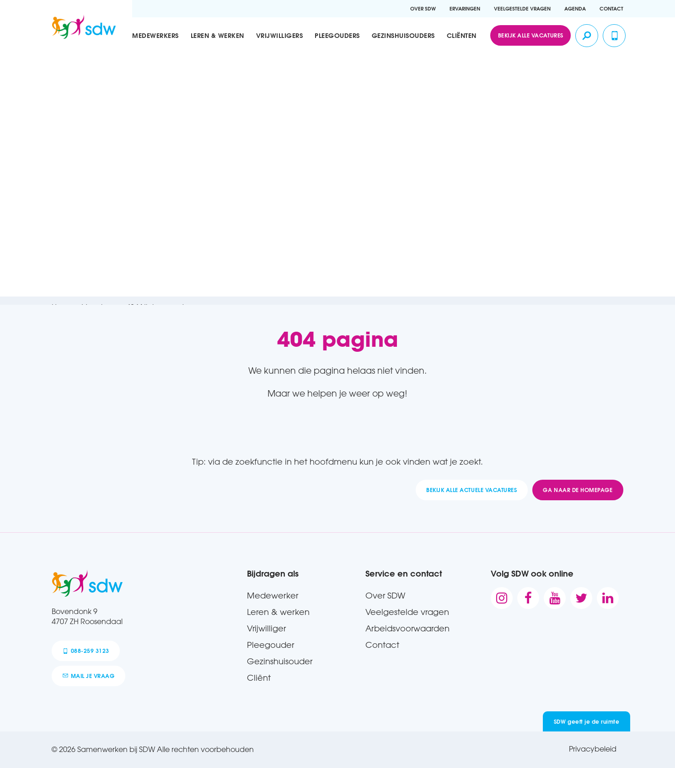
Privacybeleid (592, 748)
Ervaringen (465, 8)
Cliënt (259, 678)
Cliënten (462, 36)
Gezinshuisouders (403, 36)
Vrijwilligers (279, 36)
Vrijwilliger (266, 628)
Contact (611, 8)
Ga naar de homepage (577, 489)
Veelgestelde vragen (522, 8)
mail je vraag (89, 675)
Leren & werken (217, 36)
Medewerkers (155, 36)
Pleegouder (270, 645)
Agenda (575, 8)
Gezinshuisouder (279, 661)
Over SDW (423, 8)
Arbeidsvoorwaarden (407, 628)
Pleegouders (337, 36)
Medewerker (272, 595)
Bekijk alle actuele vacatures (471, 489)
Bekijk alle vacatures (530, 35)
